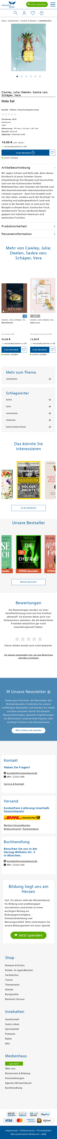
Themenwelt (12, 984)
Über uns (10, 1068)
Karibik (9, 400)
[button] (17, 76)
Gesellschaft (12, 1019)
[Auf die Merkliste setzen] (52, 153)
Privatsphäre (44, 1130)
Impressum (12, 1130)
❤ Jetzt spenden (37, 4)
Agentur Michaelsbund (18, 1083)
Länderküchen (11, 379)
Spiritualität (12, 1029)
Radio (8, 1038)
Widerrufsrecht (12, 829)
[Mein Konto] (24, 13)
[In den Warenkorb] (25, 153)
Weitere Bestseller (28, 582)
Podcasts (10, 1034)
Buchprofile (12, 994)
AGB (43, 1134)
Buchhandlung (13, 1088)
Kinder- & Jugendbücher (19, 970)
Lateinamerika (12, 413)
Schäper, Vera (11, 95)
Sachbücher (12, 975)
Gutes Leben (12, 1024)
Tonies (9, 980)
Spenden (14, 1063)
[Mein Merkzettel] (33, 13)
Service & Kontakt (14, 784)
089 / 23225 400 (15, 776)
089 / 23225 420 (15, 864)
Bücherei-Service (15, 999)
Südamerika (11, 420)
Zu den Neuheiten (28, 508)
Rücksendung (31, 829)
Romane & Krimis (15, 965)
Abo (7, 1043)
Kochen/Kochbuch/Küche (16, 427)
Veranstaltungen (14, 1078)
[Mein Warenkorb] (41, 13)
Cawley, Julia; (11, 92)
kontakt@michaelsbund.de (22, 773)
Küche (8, 406)
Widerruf (34, 1134)
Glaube (9, 989)
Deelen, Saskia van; (34, 92)
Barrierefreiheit (19, 1134)
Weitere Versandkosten (17, 825)
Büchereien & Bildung (17, 1073)
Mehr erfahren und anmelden (28, 730)
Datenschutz (27, 1130)
